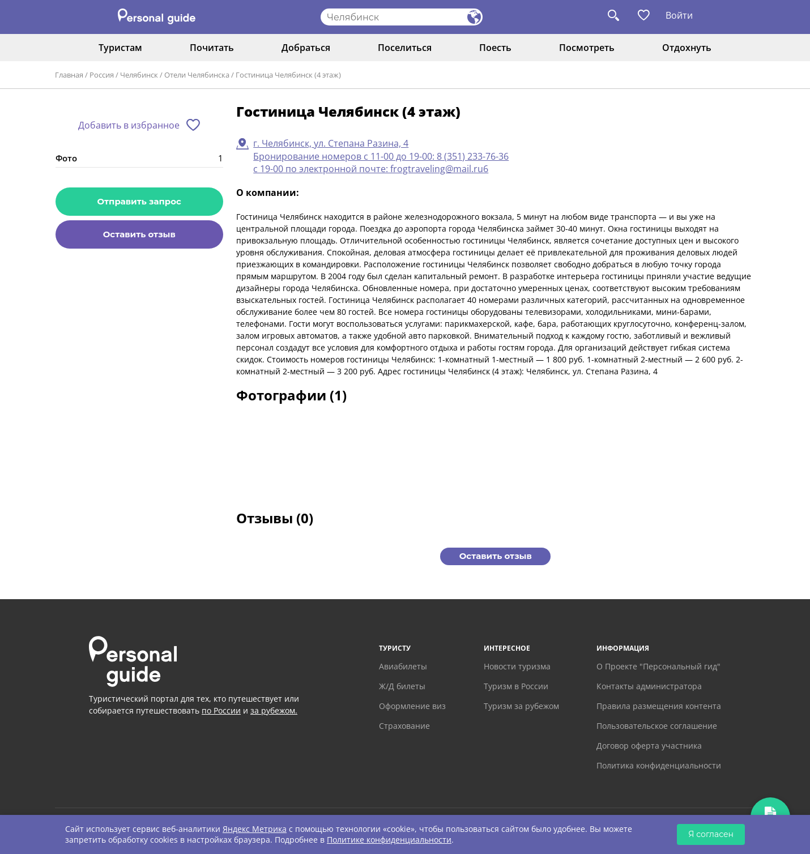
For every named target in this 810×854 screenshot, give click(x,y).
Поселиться (405, 47)
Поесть (495, 47)
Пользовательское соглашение (656, 725)
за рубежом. (273, 710)
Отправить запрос (139, 201)
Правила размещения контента (658, 706)
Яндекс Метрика (255, 828)
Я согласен (711, 834)
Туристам (120, 47)
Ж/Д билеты (402, 686)
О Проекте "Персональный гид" (658, 666)
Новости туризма (517, 666)
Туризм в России (516, 686)
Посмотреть (587, 47)
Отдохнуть (686, 47)
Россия (101, 75)
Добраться (306, 47)
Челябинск (139, 75)
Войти (679, 15)
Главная (69, 75)
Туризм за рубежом (521, 706)
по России (221, 710)
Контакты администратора (649, 686)
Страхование (404, 725)
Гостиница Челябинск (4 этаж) (288, 75)
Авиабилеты (403, 666)
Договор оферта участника (649, 745)
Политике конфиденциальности (389, 839)
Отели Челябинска (196, 75)
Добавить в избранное (129, 125)
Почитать (212, 47)
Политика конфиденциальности (658, 765)
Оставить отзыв (139, 234)
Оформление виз (412, 706)
